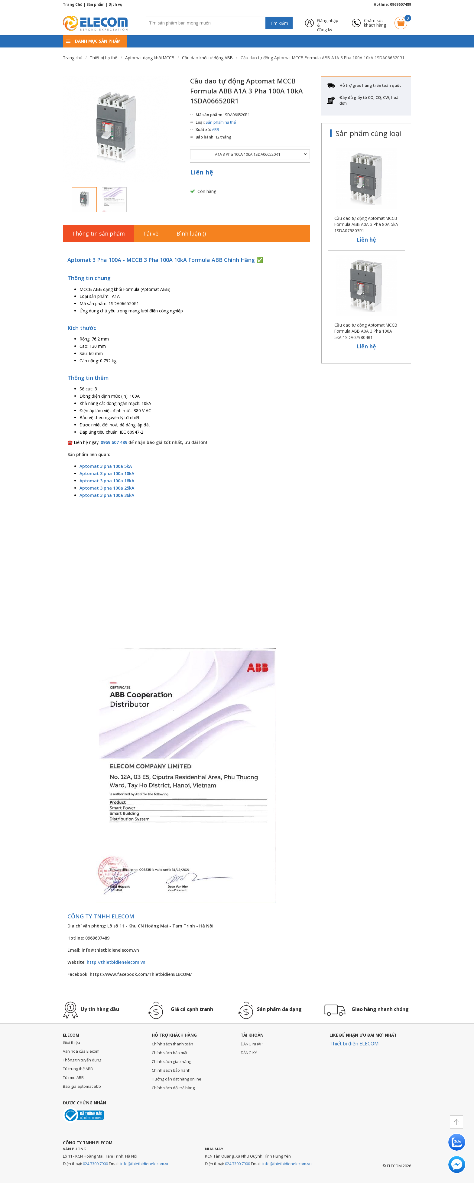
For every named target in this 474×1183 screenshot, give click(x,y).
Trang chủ (72, 57)
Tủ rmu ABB (73, 1077)
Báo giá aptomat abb (82, 1086)
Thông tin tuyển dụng (82, 1060)
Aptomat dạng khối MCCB (149, 57)
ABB (215, 129)
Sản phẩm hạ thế (221, 122)
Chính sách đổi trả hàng (173, 1087)
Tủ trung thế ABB (78, 1068)
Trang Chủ (73, 4)
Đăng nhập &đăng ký (327, 23)
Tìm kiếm (279, 23)
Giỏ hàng (400, 20)
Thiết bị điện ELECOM (354, 1043)
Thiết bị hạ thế (103, 57)
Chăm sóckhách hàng (375, 23)
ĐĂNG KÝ (249, 1052)
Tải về (150, 233)
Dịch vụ (115, 4)
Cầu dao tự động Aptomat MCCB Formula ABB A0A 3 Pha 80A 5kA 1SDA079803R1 (366, 224)
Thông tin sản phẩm (98, 233)
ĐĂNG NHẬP (252, 1044)
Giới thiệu (71, 1042)
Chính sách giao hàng (171, 1061)
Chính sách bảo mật (169, 1052)
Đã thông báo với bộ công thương (83, 1115)
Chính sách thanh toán (172, 1044)
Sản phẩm (95, 4)
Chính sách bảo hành (171, 1070)
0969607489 (400, 4)
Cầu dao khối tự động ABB (207, 57)
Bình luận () (191, 233)
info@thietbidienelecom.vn (145, 1163)
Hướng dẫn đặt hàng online (176, 1079)
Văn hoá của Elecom (81, 1051)
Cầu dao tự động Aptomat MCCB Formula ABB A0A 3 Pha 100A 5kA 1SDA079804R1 (365, 331)
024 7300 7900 (95, 1163)
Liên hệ (201, 172)
